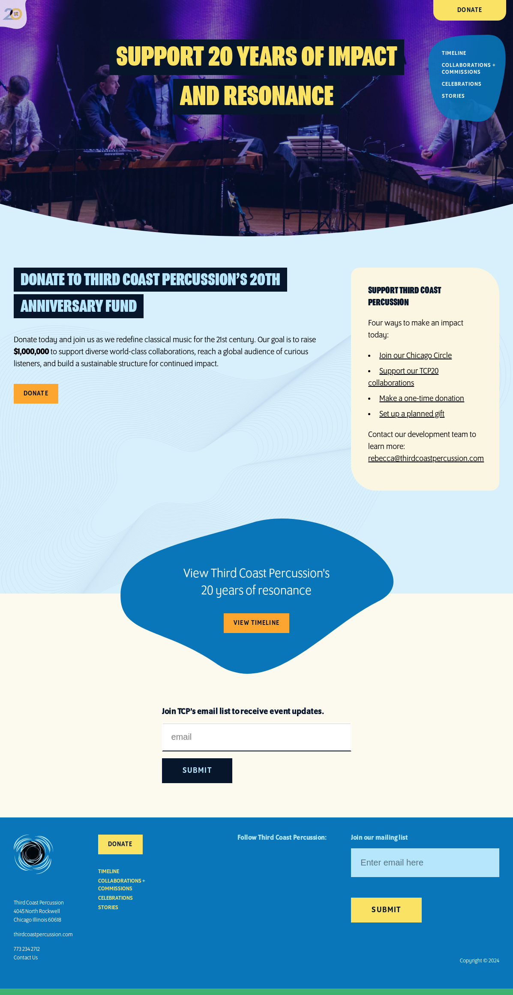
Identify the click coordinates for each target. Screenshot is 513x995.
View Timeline (256, 623)
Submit (386, 910)
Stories (453, 96)
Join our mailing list (379, 838)
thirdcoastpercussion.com (43, 935)
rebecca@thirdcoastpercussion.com (426, 459)
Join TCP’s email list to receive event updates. (243, 712)
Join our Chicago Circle (415, 356)
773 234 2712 (27, 949)
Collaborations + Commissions (469, 68)
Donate (469, 10)
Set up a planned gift (411, 414)
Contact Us (26, 958)
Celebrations (462, 84)
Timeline (454, 53)
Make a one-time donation (421, 399)
